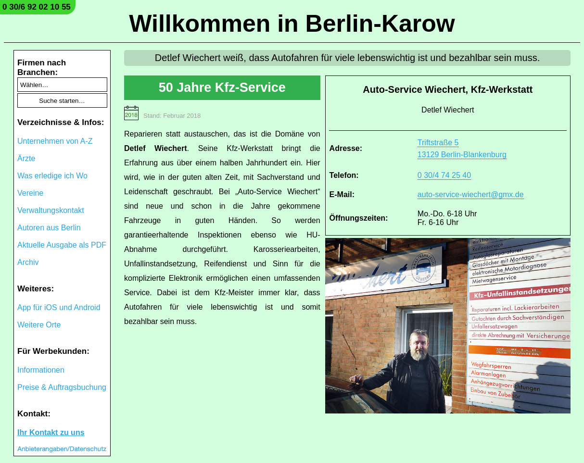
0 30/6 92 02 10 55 (36, 7)
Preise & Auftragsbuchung (61, 387)
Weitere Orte (39, 325)
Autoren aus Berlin (49, 228)
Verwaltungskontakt (50, 210)
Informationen (40, 370)
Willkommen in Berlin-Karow (292, 23)
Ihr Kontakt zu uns (51, 432)
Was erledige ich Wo (52, 176)
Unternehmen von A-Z (55, 141)
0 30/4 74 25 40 (444, 175)
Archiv (27, 262)
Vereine (30, 193)
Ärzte (26, 158)
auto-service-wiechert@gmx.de (471, 194)
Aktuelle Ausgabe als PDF (61, 245)
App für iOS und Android (59, 307)
